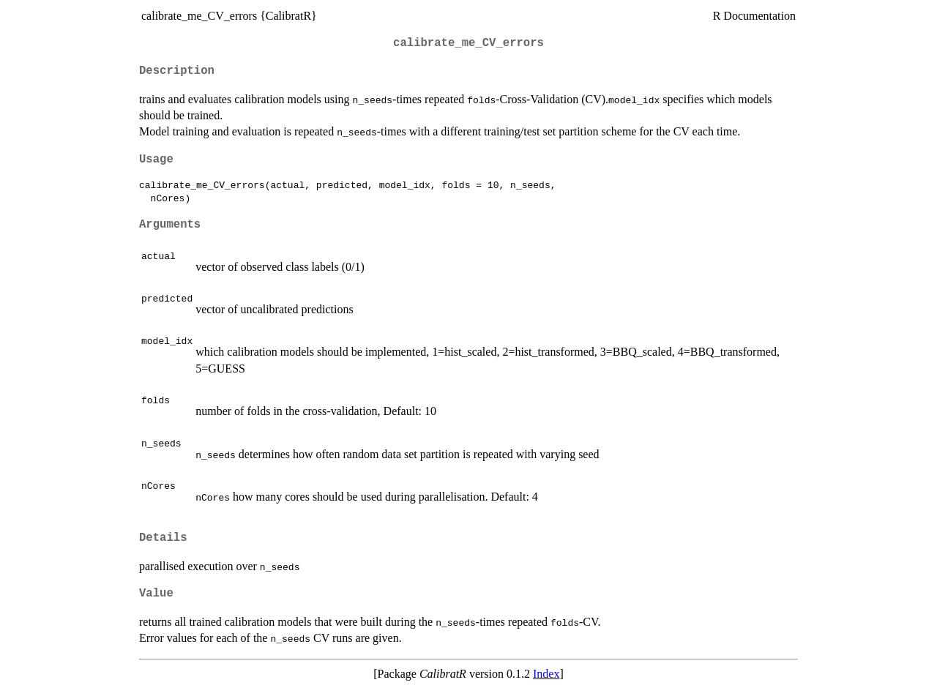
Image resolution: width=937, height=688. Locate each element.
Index (546, 674)
